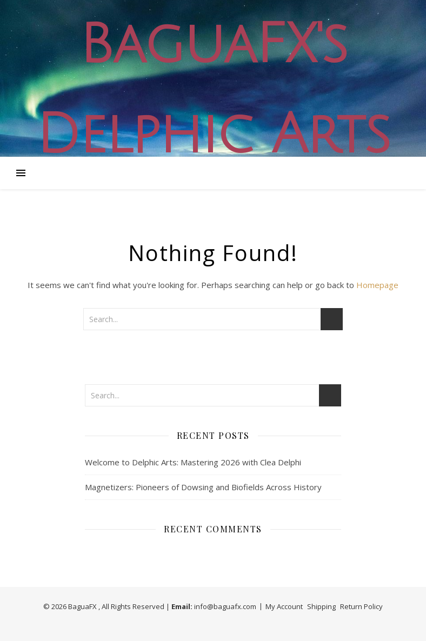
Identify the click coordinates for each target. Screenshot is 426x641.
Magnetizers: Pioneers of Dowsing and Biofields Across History (203, 487)
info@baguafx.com (225, 606)
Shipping (321, 606)
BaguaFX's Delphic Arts (213, 90)
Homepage (377, 284)
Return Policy (361, 606)
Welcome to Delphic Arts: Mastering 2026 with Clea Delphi (193, 462)
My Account (284, 606)
